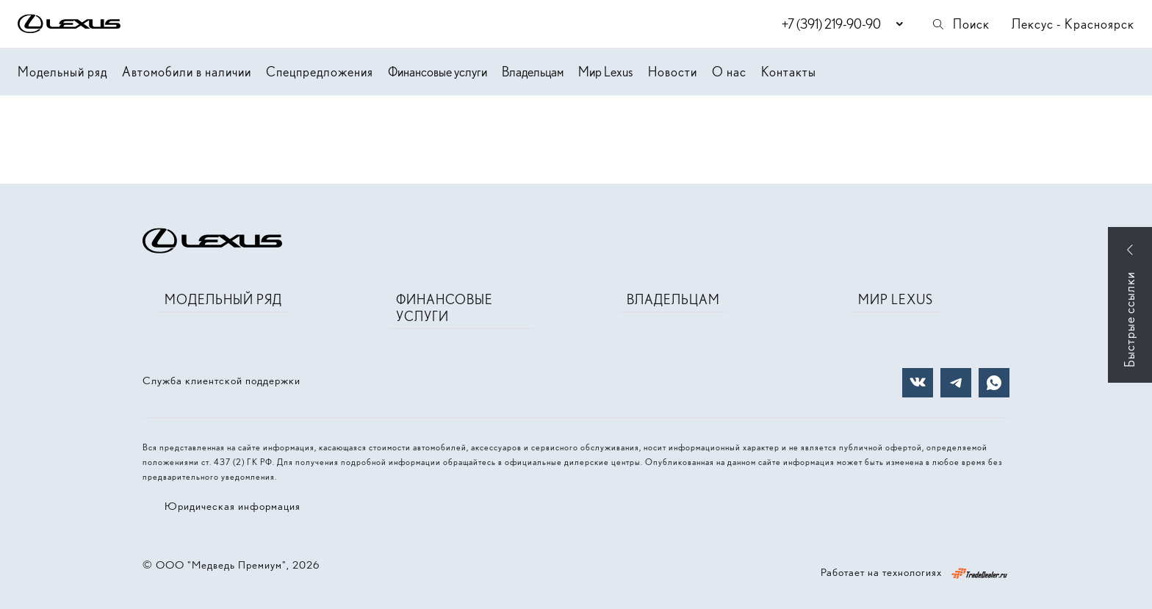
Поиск (960, 24)
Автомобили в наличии (186, 71)
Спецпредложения (319, 71)
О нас (729, 71)
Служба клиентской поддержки (221, 380)
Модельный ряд (62, 71)
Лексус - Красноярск (1073, 24)
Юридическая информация (232, 506)
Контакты (788, 71)
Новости (672, 71)
